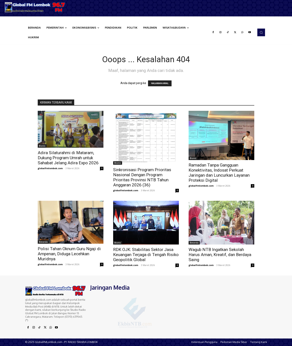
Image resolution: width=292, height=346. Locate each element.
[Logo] (36, 7)
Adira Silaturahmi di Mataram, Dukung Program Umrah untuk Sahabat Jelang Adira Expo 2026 (68, 157)
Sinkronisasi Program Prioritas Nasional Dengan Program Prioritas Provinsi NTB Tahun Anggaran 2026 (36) (142, 177)
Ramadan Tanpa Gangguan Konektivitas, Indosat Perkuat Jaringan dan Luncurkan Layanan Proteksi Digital (219, 173)
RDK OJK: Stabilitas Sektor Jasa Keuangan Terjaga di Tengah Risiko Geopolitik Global (146, 254)
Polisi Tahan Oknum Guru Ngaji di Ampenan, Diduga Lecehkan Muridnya (69, 253)
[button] (261, 32)
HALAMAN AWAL (160, 83)
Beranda (43, 241)
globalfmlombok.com (50, 168)
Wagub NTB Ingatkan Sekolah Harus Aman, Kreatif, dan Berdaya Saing (220, 254)
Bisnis (42, 145)
